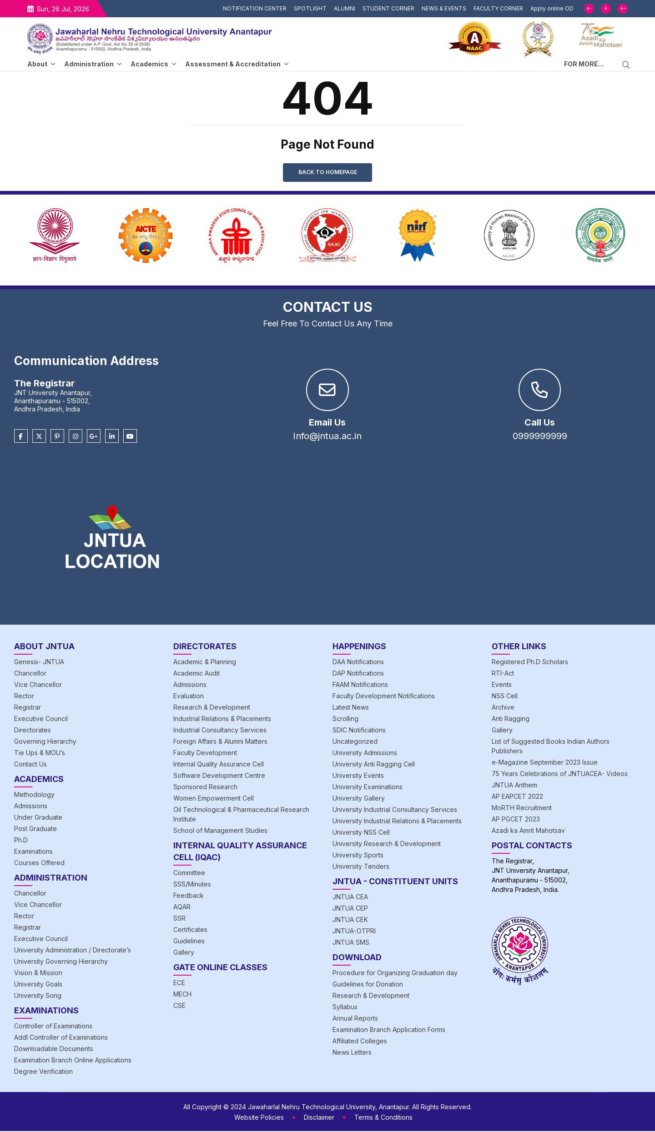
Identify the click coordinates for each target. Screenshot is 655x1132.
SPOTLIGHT (310, 8)
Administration (89, 64)
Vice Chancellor (38, 685)
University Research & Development (387, 844)
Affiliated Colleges (360, 1042)
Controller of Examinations (53, 1027)
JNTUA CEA (350, 898)
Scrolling (345, 719)
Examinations (33, 852)
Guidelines (189, 942)
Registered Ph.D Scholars (530, 662)
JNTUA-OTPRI (354, 932)
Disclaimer (319, 1118)
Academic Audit (196, 674)
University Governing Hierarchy (61, 962)
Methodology (34, 795)
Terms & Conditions (383, 1118)
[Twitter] (39, 437)
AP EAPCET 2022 (517, 797)
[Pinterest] (57, 437)
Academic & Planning (204, 662)
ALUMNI (344, 8)
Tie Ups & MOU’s (39, 753)
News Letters (352, 1053)
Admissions (30, 807)
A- (589, 8)
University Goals (38, 985)
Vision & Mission (38, 973)
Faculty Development (205, 753)
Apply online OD (552, 8)
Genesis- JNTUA (39, 662)
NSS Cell (505, 697)
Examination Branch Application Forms (389, 1030)
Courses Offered (39, 863)
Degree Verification (43, 1072)
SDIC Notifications (359, 731)
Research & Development (211, 708)
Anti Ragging (510, 719)
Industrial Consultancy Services (220, 731)
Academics (149, 64)
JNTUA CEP (350, 909)
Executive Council (41, 719)
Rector (24, 697)
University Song (37, 996)
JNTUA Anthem (514, 786)
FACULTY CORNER (498, 8)
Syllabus (345, 1008)
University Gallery (359, 799)
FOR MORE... (584, 64)
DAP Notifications (358, 674)
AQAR (182, 908)
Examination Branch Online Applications (72, 1061)
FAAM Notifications (360, 685)
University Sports (358, 856)
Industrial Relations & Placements (222, 719)
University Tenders (361, 867)
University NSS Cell (361, 833)
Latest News (351, 708)
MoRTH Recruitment (522, 808)
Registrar (27, 708)
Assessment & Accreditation (233, 64)
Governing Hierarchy (45, 742)
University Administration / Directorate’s (72, 951)
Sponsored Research (205, 787)
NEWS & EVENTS (444, 8)
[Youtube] (130, 437)
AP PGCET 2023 (516, 820)
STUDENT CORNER (388, 8)
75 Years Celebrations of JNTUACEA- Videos (560, 774)
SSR (179, 919)
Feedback (188, 896)
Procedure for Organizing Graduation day (395, 973)
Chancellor (30, 674)
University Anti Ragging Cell (374, 765)
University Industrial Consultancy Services (395, 810)
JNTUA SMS (351, 943)
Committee (189, 873)
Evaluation (188, 697)
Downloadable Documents (53, 1049)
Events (502, 685)
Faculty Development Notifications (384, 697)
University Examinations (368, 787)
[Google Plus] (93, 437)
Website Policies (259, 1118)
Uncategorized (355, 742)
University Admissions (365, 753)
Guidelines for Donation (368, 985)
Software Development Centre (219, 776)
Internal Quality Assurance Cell (218, 765)
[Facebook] (21, 437)
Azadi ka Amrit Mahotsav (528, 831)
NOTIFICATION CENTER (255, 8)
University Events (358, 776)
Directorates (32, 731)
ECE (179, 983)
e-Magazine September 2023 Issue (545, 763)
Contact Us (30, 765)
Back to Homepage (327, 172)
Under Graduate (38, 818)
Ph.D (21, 841)
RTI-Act (503, 674)
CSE (179, 1006)
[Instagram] (75, 437)
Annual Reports (355, 1019)
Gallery (183, 953)
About (37, 64)
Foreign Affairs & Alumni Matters (220, 742)
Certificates (190, 930)
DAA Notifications (358, 662)
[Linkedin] (112, 437)
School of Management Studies (220, 831)
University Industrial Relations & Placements (397, 822)
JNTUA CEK (350, 920)
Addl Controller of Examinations (61, 1038)
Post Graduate (35, 829)
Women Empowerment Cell (213, 799)
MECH (182, 995)
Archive (503, 708)
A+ (622, 8)
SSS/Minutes (192, 885)
